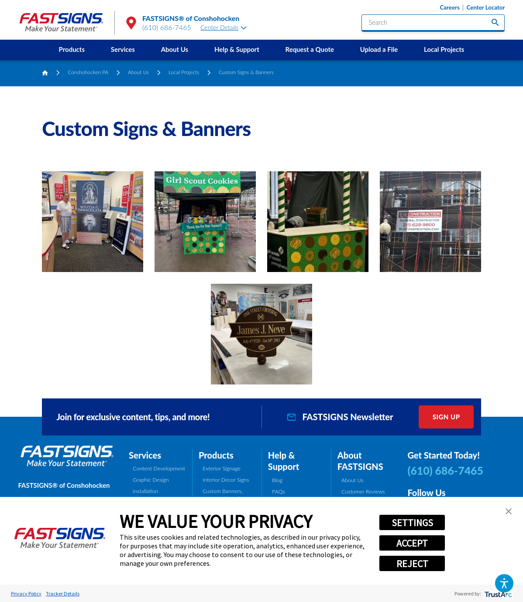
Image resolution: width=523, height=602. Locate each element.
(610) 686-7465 (166, 27)
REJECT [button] (412, 564)
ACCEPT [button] (412, 543)
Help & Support (236, 49)
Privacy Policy (26, 593)
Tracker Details (62, 593)
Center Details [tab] (223, 27)
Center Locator (486, 7)
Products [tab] (216, 455)
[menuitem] (72, 50)
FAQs (278, 491)
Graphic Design (151, 479)
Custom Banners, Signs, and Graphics (225, 495)
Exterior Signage (222, 468)
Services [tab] (145, 455)
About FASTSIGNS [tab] (360, 461)
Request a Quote (310, 49)
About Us (174, 49)
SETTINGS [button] (412, 523)
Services (123, 49)
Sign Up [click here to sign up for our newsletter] (446, 417)
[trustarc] (497, 593)
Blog (277, 480)
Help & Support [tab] (283, 461)
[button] (504, 583)
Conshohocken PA (88, 72)
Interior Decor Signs (226, 479)
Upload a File (379, 49)
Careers (450, 7)
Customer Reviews (363, 491)
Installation (145, 491)
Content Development (159, 468)
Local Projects (444, 49)
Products (72, 49)
